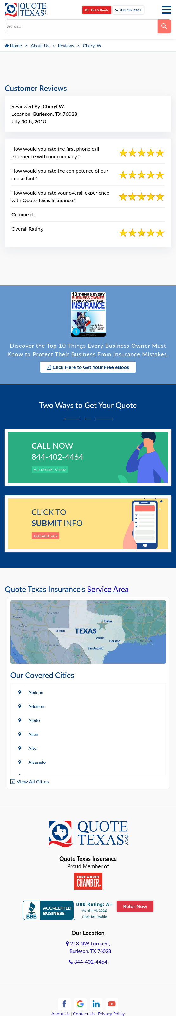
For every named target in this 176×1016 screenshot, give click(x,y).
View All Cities (33, 781)
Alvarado (37, 762)
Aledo (34, 720)
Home (13, 45)
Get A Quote (96, 10)
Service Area (108, 589)
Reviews (66, 45)
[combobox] (81, 26)
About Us (40, 45)
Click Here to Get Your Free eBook (88, 367)
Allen (33, 734)
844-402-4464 (128, 10)
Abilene (36, 692)
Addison (36, 706)
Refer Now (135, 906)
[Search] (164, 26)
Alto (33, 748)
